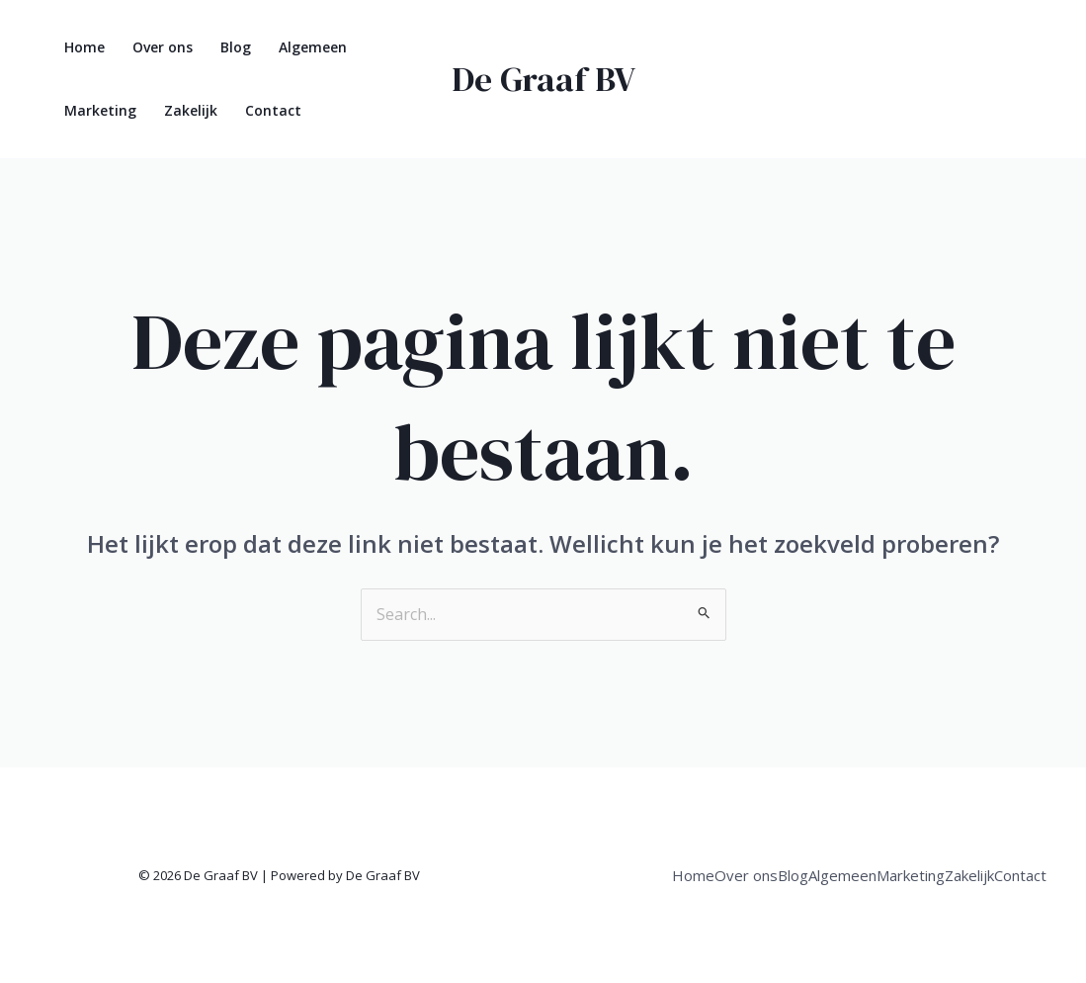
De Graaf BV (543, 79)
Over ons (162, 47)
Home (84, 47)
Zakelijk (190, 110)
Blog (235, 47)
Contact (273, 110)
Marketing (100, 110)
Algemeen (313, 47)
